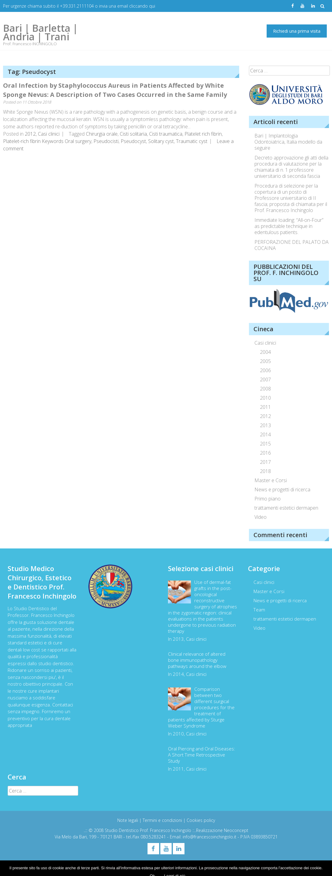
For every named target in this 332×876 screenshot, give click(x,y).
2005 (265, 361)
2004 (265, 352)
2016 (265, 452)
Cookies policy (201, 820)
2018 (265, 471)
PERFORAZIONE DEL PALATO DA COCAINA (291, 245)
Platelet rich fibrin (203, 133)
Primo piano (267, 498)
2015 (265, 443)
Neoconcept (236, 830)
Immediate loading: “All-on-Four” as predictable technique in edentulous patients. (288, 226)
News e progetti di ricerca (282, 489)
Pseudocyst (133, 141)
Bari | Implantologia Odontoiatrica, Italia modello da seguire (288, 142)
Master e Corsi (270, 480)
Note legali (128, 820)
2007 (265, 379)
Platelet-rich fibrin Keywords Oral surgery (47, 141)
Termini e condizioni (163, 820)
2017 (265, 462)
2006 (265, 370)
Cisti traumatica (165, 133)
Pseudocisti (106, 141)
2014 (265, 434)
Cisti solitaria (133, 133)
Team (259, 610)
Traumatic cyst (191, 141)
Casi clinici (49, 133)
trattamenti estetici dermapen (286, 507)
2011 (265, 407)
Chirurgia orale (102, 133)
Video (260, 517)
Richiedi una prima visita (296, 31)
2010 (265, 397)
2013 (265, 425)
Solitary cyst (161, 141)
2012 (30, 133)
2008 (265, 388)
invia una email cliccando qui (127, 6)
